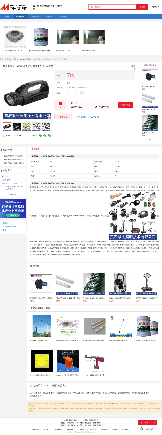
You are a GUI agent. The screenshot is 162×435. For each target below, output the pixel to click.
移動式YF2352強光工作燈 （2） (15, 159)
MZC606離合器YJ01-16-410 (12, 51)
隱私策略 (81, 429)
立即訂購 (95, 117)
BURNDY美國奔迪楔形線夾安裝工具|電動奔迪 (99, 375)
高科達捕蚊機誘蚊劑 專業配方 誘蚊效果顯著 (72, 340)
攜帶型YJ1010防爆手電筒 (22, 59)
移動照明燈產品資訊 (71, 420)
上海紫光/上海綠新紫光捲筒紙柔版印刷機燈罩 (99, 340)
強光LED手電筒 (109, 393)
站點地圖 (69, 429)
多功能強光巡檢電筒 (140, 393)
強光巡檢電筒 (35, 396)
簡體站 (114, 429)
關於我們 (35, 429)
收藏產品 (8, 136)
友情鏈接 (125, 429)
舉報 (19, 136)
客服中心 (58, 429)
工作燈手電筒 (35, 393)
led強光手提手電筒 (63, 393)
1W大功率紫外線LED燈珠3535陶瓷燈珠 (44, 375)
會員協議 (92, 429)
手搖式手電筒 (78, 393)
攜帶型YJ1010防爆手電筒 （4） (15, 163)
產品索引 (6, 223)
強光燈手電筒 (48, 393)
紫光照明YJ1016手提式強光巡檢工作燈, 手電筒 (84, 423)
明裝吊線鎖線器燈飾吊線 (118, 340)
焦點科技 (84, 432)
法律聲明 (104, 429)
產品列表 (8, 59)
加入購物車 (82, 117)
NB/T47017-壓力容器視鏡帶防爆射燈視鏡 (71, 375)
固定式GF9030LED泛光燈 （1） (15, 156)
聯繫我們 (47, 429)
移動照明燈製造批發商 (90, 420)
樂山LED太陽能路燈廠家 (39, 340)
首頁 (1, 59)
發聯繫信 (63, 117)
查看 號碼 (125, 105)
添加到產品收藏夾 (9, 226)
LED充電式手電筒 (93, 393)
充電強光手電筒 (124, 393)
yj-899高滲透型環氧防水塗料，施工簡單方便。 (46, 51)
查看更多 (13, 195)
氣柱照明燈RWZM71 (63, 51)
